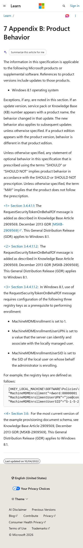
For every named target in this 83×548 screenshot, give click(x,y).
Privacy (48, 516)
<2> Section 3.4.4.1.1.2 (21, 246)
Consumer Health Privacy (26, 522)
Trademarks (39, 528)
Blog (12, 516)
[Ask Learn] (67, 15)
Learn (7, 15)
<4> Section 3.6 (16, 413)
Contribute (30, 516)
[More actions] (75, 15)
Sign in (74, 6)
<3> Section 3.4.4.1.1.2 (21, 286)
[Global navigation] (4, 6)
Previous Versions (44, 509)
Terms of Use (17, 528)
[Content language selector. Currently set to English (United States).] (29, 478)
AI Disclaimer (18, 509)
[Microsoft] (41, 6)
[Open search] (64, 6)
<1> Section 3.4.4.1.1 (19, 205)
